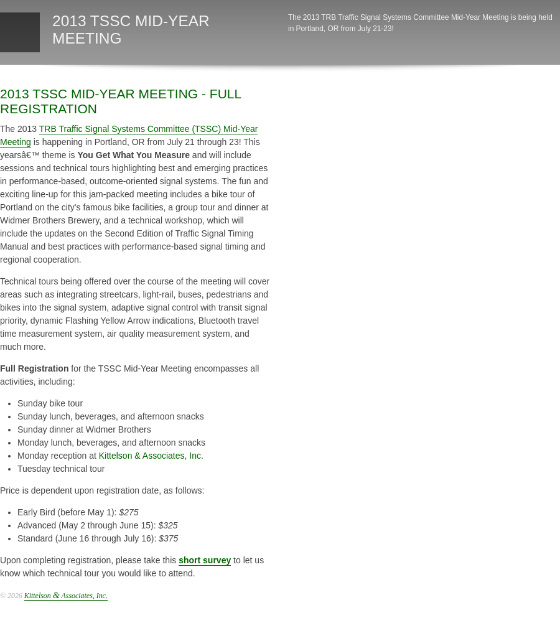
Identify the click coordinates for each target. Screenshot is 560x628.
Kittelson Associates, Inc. (66, 595)
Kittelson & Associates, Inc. (151, 456)
